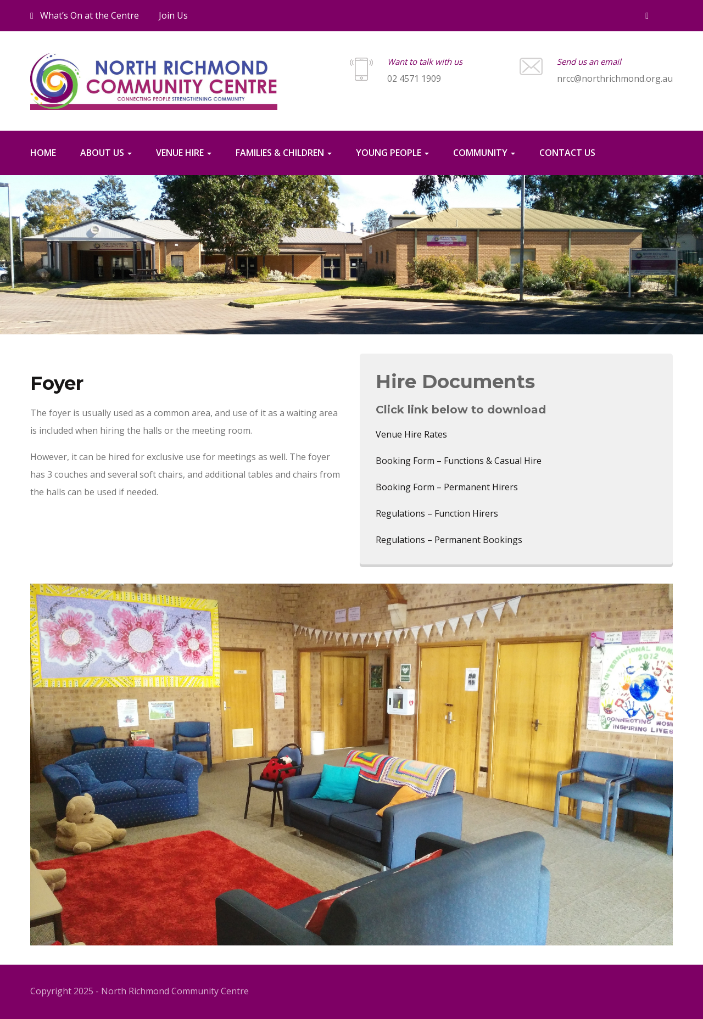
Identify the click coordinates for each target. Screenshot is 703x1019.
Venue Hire (183, 153)
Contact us (567, 153)
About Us (106, 153)
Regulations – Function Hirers (437, 513)
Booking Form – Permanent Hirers (447, 487)
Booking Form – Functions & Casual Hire (459, 461)
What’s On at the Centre (84, 15)
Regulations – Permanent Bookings (449, 540)
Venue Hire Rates (411, 434)
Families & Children (284, 153)
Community (484, 153)
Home (43, 153)
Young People (392, 153)
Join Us (173, 15)
